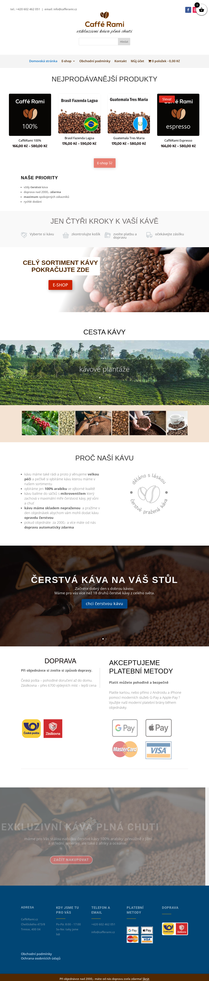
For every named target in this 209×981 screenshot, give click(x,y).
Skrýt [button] (146, 979)
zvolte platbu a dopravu (125, 236)
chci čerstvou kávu (104, 611)
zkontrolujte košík (86, 234)
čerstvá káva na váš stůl (104, 587)
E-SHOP (60, 285)
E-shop (70, 68)
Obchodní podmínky (96, 68)
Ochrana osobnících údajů (41, 958)
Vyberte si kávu (42, 234)
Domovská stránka (49, 68)
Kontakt (119, 68)
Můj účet (134, 68)
